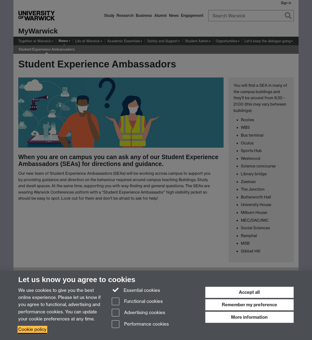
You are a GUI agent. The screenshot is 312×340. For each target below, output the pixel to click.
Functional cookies (137, 301)
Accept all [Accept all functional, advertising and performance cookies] (249, 292)
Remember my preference (249, 304)
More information (249, 317)
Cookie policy (32, 329)
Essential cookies (136, 290)
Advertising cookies (138, 313)
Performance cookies (140, 324)
